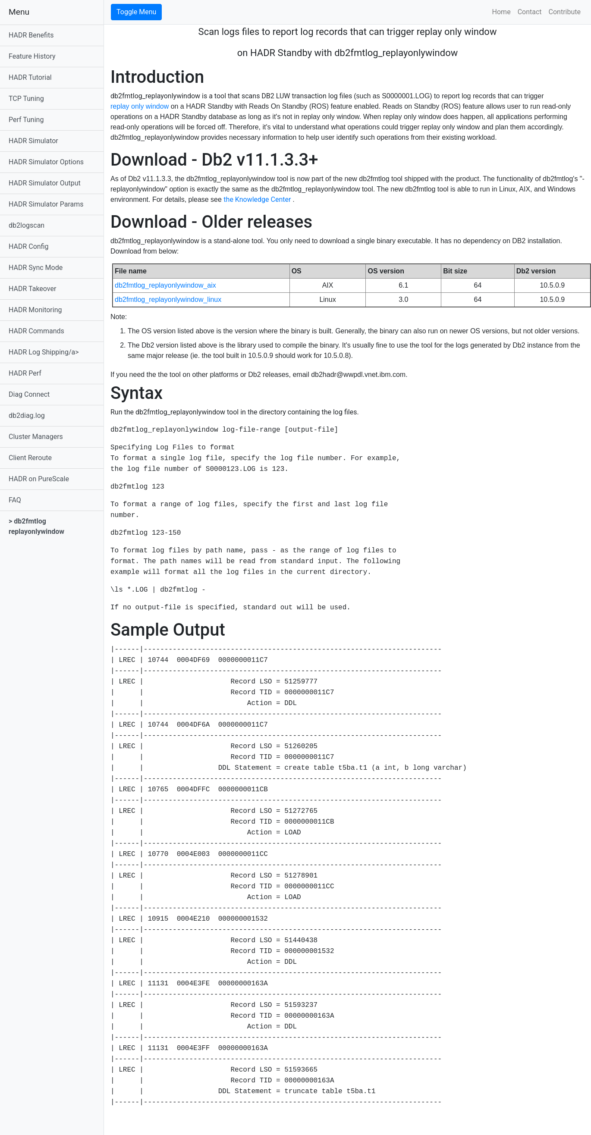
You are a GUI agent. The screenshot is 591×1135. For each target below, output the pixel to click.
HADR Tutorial (30, 77)
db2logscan (26, 225)
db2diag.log (27, 415)
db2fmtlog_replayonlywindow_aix (165, 285)
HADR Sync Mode (36, 267)
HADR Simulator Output (45, 183)
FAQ (15, 500)
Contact (530, 12)
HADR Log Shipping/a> (44, 352)
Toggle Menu (136, 12)
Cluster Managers (36, 437)
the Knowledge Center (257, 199)
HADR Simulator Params (46, 204)
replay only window (140, 106)
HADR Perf (25, 373)
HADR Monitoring (35, 310)
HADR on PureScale (39, 479)
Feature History (32, 56)
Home (501, 12)
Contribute (565, 12)
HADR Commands (36, 331)
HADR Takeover (32, 289)
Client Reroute (30, 458)
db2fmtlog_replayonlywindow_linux (168, 299)
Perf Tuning (26, 120)
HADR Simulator (33, 141)
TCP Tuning (26, 98)
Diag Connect (29, 394)
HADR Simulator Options (46, 162)
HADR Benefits (31, 35)
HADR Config (29, 246)
